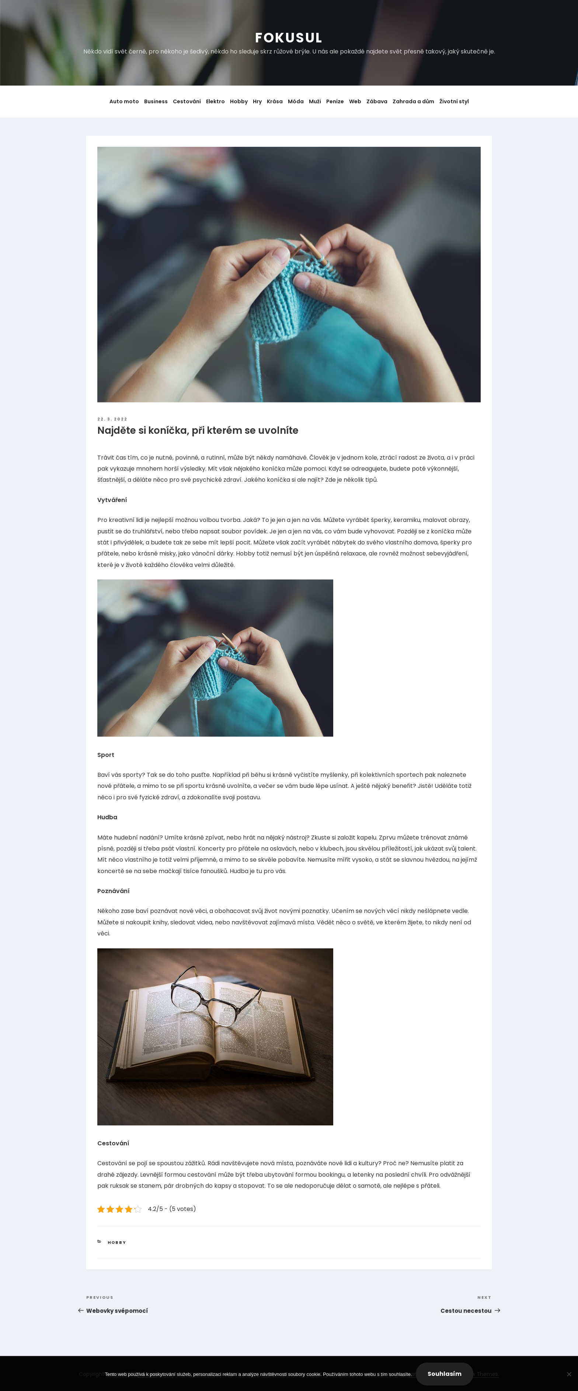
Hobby (239, 101)
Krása (275, 101)
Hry (257, 101)
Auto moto (124, 101)
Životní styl (454, 101)
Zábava (376, 101)
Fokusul (289, 37)
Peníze (335, 101)
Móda (296, 101)
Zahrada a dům (413, 101)
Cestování (187, 101)
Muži (315, 101)
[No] (568, 1374)
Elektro (215, 101)
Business (156, 101)
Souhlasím (445, 1374)
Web (355, 101)
